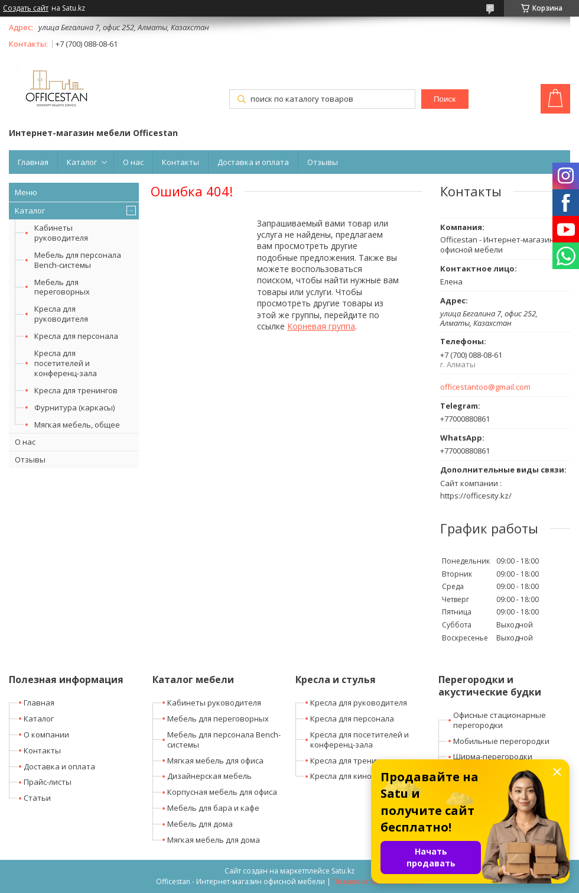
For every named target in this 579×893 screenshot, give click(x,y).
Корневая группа (321, 326)
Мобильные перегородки (501, 741)
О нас (133, 162)
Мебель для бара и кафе (213, 808)
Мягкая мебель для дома (213, 839)
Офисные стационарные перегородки (499, 720)
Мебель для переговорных (62, 287)
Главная (33, 162)
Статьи (37, 797)
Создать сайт (25, 8)
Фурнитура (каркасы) (74, 407)
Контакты (180, 162)
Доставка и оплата (253, 162)
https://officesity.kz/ (476, 495)
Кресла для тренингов (76, 390)
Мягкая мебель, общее (77, 424)
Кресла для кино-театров (358, 776)
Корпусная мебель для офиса (222, 792)
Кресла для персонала (76, 336)
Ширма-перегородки (492, 756)
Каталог (82, 162)
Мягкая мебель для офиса (215, 760)
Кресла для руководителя (61, 313)
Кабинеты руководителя (61, 232)
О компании (46, 734)
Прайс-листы (47, 781)
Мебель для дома (200, 823)
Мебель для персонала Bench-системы (77, 260)
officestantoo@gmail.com (485, 387)
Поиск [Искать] (445, 99)
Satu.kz (342, 871)
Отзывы (322, 162)
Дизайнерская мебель (209, 776)
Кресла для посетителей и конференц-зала (65, 363)
